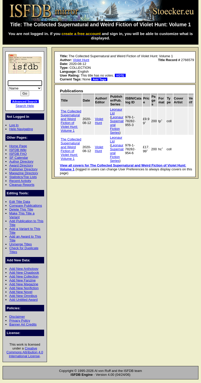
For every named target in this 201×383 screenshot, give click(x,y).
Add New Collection (23, 276)
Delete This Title (21, 209)
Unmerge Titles (20, 244)
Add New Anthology (23, 269)
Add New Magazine (23, 284)
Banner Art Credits (23, 324)
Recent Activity (20, 181)
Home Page (18, 146)
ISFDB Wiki (17, 150)
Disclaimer (17, 317)
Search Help (24, 106)
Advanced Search (24, 101)
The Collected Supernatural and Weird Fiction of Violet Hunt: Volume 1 (71, 120)
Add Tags (99, 79)
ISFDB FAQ (18, 154)
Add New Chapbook (24, 272)
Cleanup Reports (21, 185)
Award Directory (21, 165)
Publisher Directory (23, 169)
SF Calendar (18, 158)
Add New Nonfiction (24, 288)
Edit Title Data (19, 202)
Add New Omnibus (23, 296)
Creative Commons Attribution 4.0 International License (24, 352)
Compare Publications (25, 205)
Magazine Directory (23, 173)
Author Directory (21, 161)
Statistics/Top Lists (23, 177)
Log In (14, 125)
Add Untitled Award (23, 300)
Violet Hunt (81, 60)
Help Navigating (21, 129)
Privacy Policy (19, 320)
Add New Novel (20, 292)
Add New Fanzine (22, 280)
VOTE (120, 75)
